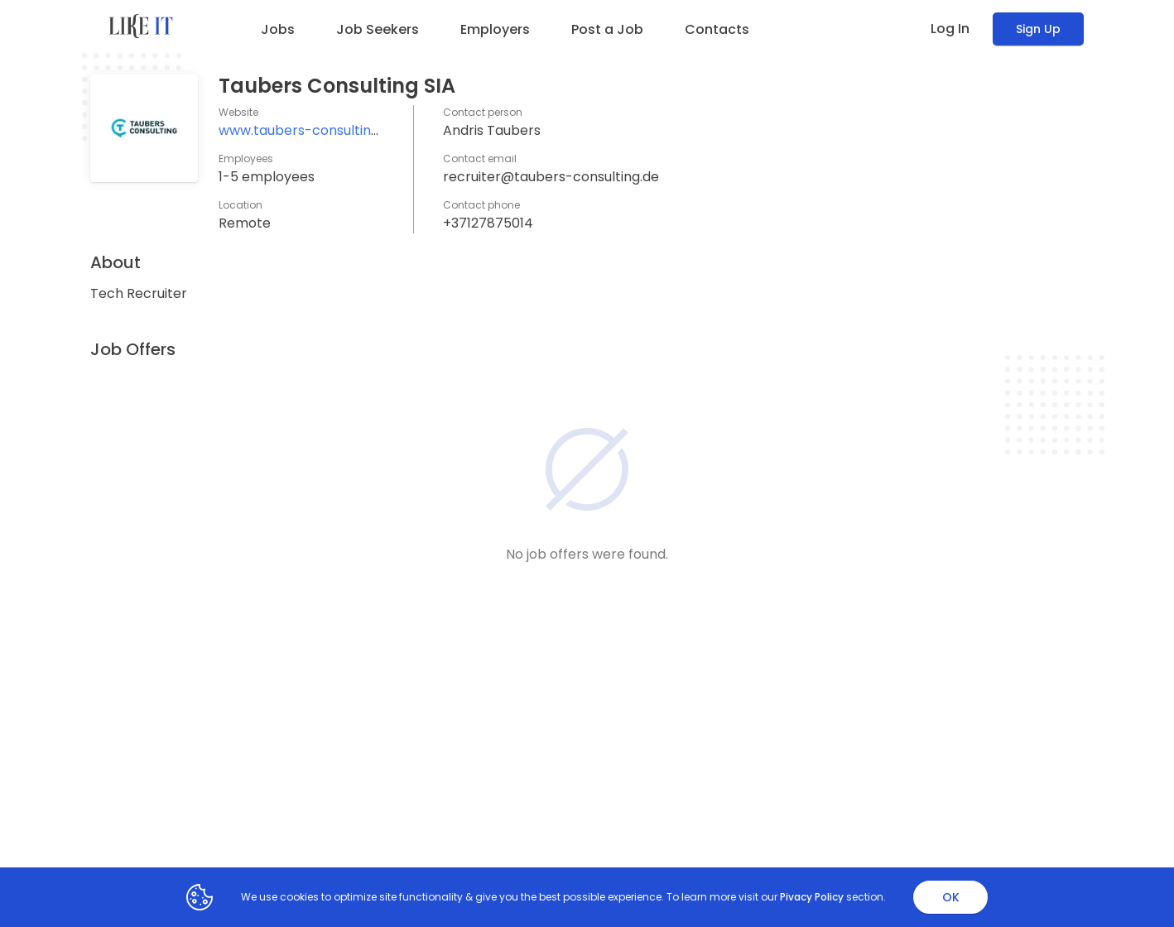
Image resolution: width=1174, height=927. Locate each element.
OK (951, 897)
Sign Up (1038, 29)
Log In (950, 28)
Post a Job (607, 29)
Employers (495, 29)
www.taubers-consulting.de (308, 130)
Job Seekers (377, 29)
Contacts (717, 29)
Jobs (278, 29)
